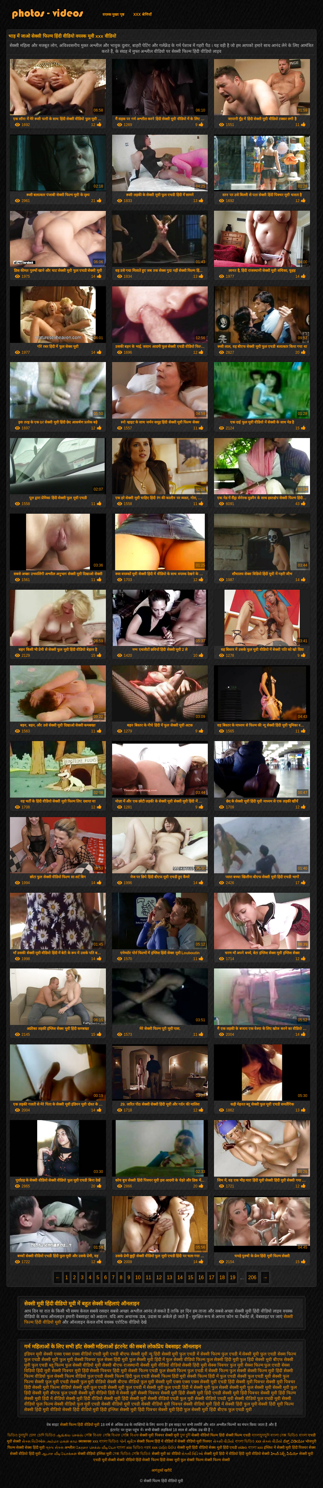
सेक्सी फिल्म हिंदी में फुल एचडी (211, 1376)
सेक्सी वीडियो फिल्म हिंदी (208, 1435)
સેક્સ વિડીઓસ (34, 1441)
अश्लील (69, 1447)
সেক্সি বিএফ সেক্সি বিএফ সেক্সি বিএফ (111, 1435)
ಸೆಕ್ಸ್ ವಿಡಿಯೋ (293, 1441)
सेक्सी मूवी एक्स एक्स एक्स (177, 1381)
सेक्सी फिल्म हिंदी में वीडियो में (157, 1441)
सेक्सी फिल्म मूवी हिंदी (265, 1370)
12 (159, 1277)
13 (169, 1277)
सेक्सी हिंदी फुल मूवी (241, 1404)
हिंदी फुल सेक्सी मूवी (192, 1409)
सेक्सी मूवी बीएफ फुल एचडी (54, 1392)
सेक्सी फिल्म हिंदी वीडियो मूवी (80, 1425)
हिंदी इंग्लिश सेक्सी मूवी (118, 1409)
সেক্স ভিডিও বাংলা (293, 1435)
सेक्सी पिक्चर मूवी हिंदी (70, 1370)
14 (180, 1277)
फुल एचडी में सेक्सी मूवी (240, 1353)
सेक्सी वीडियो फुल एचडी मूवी (258, 1398)
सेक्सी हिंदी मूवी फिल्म (276, 1404)
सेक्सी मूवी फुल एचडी (90, 1387)
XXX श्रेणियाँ (142, 14)
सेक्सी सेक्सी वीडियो (121, 1460)
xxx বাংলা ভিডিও (106, 1441)
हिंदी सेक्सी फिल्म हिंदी (151, 1460)
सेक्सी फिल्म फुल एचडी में (187, 1370)
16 (201, 1277)
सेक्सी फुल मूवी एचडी (52, 1381)
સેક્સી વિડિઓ (192, 1454)
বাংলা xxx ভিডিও (130, 1447)
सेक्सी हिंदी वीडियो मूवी (80, 1409)
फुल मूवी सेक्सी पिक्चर (77, 1359)
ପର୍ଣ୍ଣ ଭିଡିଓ (167, 1447)
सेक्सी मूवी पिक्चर (250, 1381)
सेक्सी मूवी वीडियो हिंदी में (98, 1392)
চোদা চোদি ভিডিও (42, 1435)
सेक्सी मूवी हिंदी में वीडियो (44, 1398)
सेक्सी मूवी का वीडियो (166, 1454)
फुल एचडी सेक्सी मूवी (41, 1359)
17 (211, 1277)
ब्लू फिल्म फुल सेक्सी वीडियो (71, 1365)
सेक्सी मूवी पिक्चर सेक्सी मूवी (160, 1435)
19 (232, 1277)
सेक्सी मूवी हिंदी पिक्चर (241, 1392)
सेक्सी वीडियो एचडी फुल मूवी (171, 1398)
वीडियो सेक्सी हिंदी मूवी (188, 1365)
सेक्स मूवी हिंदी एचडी (223, 1447)
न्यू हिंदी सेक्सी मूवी (163, 1353)
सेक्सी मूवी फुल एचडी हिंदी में (169, 1387)
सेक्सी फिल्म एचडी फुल (146, 1370)
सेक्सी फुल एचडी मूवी (254, 1376)
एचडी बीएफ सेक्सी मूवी (128, 1353)
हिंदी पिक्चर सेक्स (304, 1447)
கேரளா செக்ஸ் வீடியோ (96, 1447)
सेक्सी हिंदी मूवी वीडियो (42, 1409)
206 (252, 1277)
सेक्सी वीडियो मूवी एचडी (120, 1404)
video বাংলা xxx (250, 1447)
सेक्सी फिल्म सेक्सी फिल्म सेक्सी (208, 1460)
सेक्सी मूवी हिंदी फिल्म (278, 1392)
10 (138, 1277)
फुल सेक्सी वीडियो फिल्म (185, 1359)
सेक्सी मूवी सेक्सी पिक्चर (139, 1392)
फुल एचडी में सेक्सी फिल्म (199, 1353)
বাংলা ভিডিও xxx (248, 1441)
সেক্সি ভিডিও (141, 1454)
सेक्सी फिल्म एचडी (239, 1435)
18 (222, 1277)
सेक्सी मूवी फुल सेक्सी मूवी (250, 1387)
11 (148, 1277)
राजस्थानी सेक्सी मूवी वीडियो (146, 1365)
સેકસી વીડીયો (223, 1441)
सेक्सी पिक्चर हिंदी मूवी (108, 1370)
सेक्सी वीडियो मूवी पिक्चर (161, 1404)
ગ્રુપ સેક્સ (54, 1447)
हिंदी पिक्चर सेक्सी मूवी (156, 1409)
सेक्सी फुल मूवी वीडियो (88, 1381)
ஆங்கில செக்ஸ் (69, 1435)
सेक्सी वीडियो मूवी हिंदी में (203, 1404)
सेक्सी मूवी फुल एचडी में (127, 1387)
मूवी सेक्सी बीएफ (108, 1365)
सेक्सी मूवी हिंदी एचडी (203, 1392)
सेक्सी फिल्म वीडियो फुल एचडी (78, 1376)
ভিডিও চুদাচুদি (18, 1435)
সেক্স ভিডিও (121, 1454)
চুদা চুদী (186, 1435)
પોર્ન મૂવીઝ (128, 1441)
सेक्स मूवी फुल (176, 1460)
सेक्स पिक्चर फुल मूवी (225, 1365)
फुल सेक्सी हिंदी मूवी (223, 1359)
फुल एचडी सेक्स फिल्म (278, 1353)
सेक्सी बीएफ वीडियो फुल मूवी (130, 1381)
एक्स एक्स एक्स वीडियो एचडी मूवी (81, 1353)
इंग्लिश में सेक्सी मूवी (277, 1447)
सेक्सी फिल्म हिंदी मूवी (168, 1376)
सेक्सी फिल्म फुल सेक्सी (227, 1370)
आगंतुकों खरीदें (161, 1470)
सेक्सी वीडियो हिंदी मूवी (25, 1454)
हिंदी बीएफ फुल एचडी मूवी (230, 1409)
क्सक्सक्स (84, 1441)
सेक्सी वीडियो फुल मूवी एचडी (77, 1404)
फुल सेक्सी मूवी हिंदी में (147, 1359)
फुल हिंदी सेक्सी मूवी (256, 1359)
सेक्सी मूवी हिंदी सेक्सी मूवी (125, 1398)
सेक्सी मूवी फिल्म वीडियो (52, 1387)
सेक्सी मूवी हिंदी (173, 1392)
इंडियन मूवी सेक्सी (38, 1353)
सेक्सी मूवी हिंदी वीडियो (84, 1398)
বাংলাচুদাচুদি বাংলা (266, 1435)
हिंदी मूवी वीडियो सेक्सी (254, 1454)
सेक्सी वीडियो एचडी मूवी (214, 1398)
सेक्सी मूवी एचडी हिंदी (217, 1381)
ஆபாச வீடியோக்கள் (58, 1454)
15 (190, 1277)
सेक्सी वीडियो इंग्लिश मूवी (94, 1454)
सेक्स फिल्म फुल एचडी (263, 1365)
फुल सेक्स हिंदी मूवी (112, 1359)
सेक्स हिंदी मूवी (35, 1447)
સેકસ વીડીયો (272, 1441)
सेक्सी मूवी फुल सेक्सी (211, 1387)
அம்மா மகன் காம (61, 1441)
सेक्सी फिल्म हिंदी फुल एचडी (127, 1376)
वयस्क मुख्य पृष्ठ (113, 14)
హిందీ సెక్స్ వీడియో (284, 1454)
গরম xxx (150, 1447)
